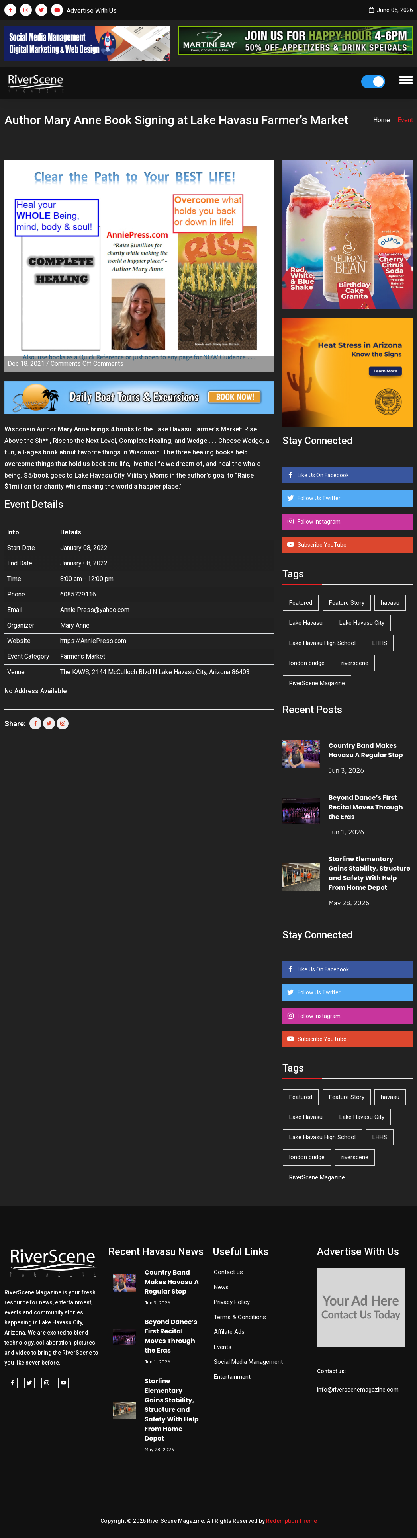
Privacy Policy (232, 1302)
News (221, 1287)
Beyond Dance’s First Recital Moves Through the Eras (366, 807)
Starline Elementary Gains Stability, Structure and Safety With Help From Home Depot (369, 873)
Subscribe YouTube (321, 545)
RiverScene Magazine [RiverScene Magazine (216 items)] (317, 683)
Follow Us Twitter (318, 498)
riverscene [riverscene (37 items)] (354, 663)
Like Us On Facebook (322, 475)
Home (381, 120)
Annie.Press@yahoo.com (94, 610)
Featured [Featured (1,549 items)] (300, 602)
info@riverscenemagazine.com (358, 1389)
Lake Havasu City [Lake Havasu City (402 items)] (361, 622)
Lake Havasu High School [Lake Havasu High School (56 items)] (322, 643)
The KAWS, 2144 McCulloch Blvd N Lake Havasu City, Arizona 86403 (155, 672)
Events (222, 1347)
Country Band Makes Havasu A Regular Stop (366, 750)
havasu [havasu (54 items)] (390, 602)
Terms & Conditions (240, 1317)
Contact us (228, 1272)
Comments (87, 363)
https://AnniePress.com (93, 641)
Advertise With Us (92, 10)
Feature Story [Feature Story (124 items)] (346, 602)
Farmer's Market (82, 656)
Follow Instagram (318, 522)
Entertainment (232, 1376)
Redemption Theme (291, 1521)
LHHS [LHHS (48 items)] (379, 643)
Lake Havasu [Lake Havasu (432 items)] (306, 622)
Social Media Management (248, 1361)
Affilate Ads (229, 1331)
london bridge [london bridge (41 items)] (307, 663)
